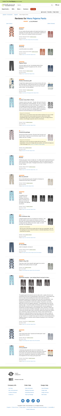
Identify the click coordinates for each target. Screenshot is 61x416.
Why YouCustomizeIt (13, 390)
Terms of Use (15, 407)
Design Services (45, 392)
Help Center (56, 12)
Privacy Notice (22, 407)
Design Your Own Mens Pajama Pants (28, 54)
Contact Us (11, 394)
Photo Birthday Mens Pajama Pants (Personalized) (31, 270)
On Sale (33, 9)
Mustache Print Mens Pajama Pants (28, 150)
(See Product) (9, 23)
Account (43, 12)
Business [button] (26, 9)
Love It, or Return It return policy (38, 144)
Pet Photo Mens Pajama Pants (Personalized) (30, 39)
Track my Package (29, 394)
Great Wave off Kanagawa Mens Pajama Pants (30, 92)
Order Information (29, 388)
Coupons (9, 407)
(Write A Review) (51, 23)
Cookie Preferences (30, 409)
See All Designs (45, 388)
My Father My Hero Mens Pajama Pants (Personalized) (31, 252)
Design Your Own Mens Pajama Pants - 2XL (30, 169)
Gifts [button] (13, 9)
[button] (56, 5)
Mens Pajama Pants (36, 18)
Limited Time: (12, 1)
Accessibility (51, 407)
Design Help (44, 390)
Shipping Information (29, 390)
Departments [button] (6, 9)
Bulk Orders (44, 394)
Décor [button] (19, 9)
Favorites (50, 12)
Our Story (11, 388)
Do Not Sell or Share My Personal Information (37, 407)
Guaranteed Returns (29, 392)
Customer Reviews (13, 392)
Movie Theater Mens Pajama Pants (28, 73)
